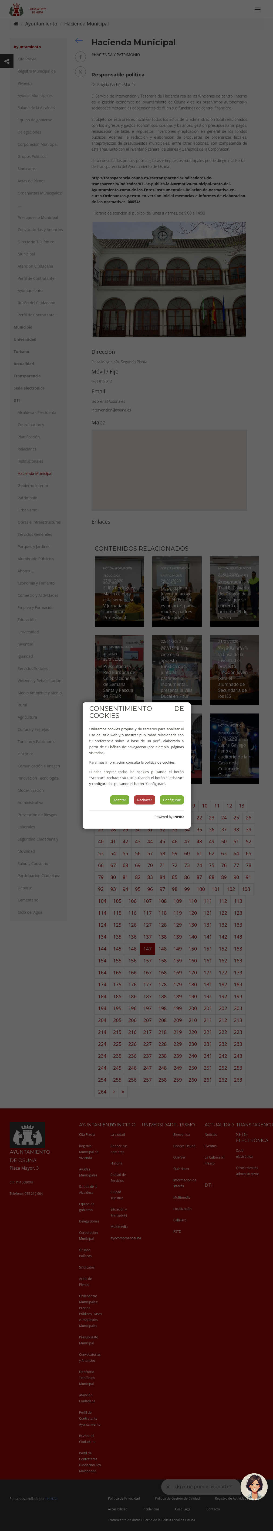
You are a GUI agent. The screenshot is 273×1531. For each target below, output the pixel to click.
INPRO (178, 817)
